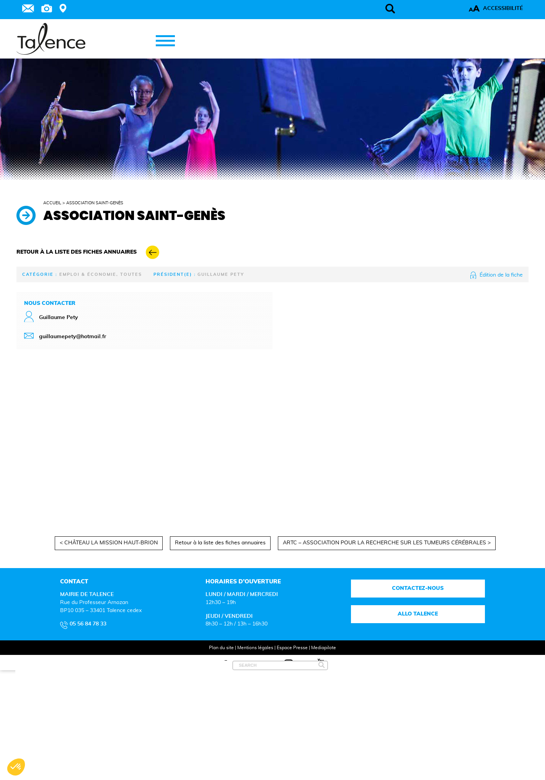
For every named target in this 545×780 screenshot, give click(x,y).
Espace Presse (292, 647)
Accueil (52, 203)
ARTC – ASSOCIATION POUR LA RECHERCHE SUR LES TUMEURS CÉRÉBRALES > (387, 543)
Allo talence (418, 614)
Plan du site (221, 647)
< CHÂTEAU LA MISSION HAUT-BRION (109, 543)
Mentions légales (255, 647)
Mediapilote (323, 647)
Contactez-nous (418, 588)
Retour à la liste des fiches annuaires (220, 543)
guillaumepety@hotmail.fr (72, 336)
